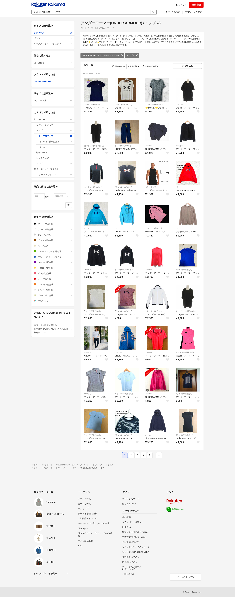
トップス (132, 55)
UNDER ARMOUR (53, 81)
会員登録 (196, 4)
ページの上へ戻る (185, 577)
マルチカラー (53, 301)
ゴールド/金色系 (53, 295)
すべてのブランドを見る (45, 573)
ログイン (181, 4)
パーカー (179, 104)
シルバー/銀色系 (53, 290)
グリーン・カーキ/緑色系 (53, 251)
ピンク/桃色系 (53, 273)
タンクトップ (150, 187)
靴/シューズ (54, 152)
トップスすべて (55, 136)
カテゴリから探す (171, 12)
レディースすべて (54, 125)
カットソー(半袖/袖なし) (94, 146)
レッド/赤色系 (53, 279)
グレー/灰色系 (53, 234)
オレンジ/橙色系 (53, 284)
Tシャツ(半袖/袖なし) (92, 104)
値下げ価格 (53, 63)
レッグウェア (54, 158)
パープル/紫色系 (53, 262)
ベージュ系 (53, 246)
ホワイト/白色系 (53, 229)
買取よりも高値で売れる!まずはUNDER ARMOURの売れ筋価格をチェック (53, 329)
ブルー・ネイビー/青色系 (53, 257)
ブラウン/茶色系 (53, 240)
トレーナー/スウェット (124, 146)
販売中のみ (118, 66)
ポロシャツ (149, 352)
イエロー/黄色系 (53, 268)
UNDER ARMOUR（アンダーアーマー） (102, 55)
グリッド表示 (150, 66)
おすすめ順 (133, 66)
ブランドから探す (193, 12)
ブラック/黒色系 (53, 224)
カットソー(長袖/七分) (93, 187)
